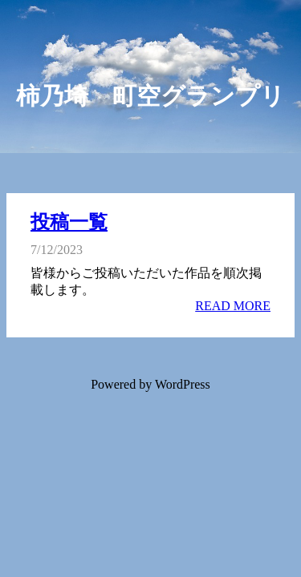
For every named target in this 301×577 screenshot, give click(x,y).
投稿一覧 (69, 222)
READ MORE (232, 306)
